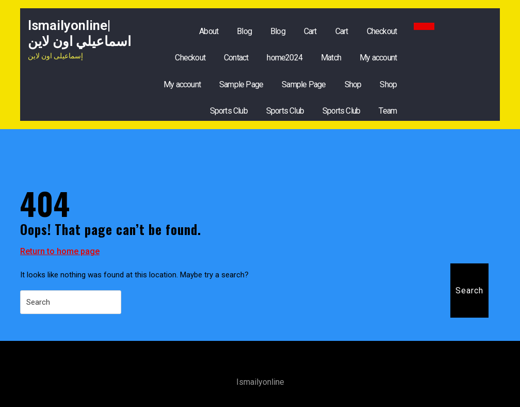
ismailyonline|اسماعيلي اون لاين (79, 33)
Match (331, 57)
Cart (310, 31)
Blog (244, 31)
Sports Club (229, 111)
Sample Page (241, 84)
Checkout (382, 31)
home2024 (284, 57)
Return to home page (60, 251)
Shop (353, 84)
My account (378, 57)
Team (388, 111)
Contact (236, 57)
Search (469, 290)
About (208, 31)
